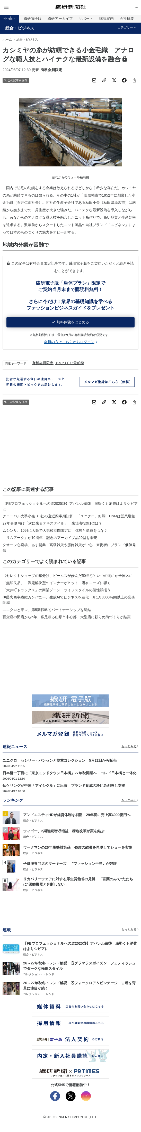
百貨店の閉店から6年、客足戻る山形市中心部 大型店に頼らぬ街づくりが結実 (67, 617)
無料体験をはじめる (70, 322)
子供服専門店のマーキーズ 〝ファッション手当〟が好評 (70, 864)
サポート (86, 18)
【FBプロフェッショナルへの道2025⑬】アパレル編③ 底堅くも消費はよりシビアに (70, 506)
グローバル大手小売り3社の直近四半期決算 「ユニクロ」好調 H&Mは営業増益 (69, 516)
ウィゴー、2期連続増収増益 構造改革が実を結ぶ (63, 831)
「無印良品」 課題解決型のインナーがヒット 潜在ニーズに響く (57, 583)
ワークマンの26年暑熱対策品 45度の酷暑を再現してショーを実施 (77, 847)
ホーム (7, 39)
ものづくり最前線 (69, 363)
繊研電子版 (33, 18)
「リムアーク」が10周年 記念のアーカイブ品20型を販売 (50, 538)
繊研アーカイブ (60, 18)
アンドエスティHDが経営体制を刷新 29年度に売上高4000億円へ (76, 815)
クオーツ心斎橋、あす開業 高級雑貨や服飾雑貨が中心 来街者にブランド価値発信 (69, 547)
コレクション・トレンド (38, 974)
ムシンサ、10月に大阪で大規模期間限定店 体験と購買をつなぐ (55, 530)
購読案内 (106, 18)
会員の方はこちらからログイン (70, 342)
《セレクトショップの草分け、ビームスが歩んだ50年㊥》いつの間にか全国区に (68, 576)
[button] (25, 7)
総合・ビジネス (19, 28)
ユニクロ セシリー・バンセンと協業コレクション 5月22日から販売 (60, 760)
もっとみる (130, 746)
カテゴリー (127, 27)
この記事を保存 (15, 80)
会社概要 (127, 18)
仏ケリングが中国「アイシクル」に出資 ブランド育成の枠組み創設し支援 (64, 785)
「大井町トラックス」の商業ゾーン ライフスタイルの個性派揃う (57, 590)
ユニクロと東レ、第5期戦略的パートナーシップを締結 (47, 610)
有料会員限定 (43, 363)
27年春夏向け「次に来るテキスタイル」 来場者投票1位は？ (52, 523)
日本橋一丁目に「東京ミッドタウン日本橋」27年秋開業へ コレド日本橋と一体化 (69, 773)
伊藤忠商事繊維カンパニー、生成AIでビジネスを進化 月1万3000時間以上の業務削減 (69, 600)
